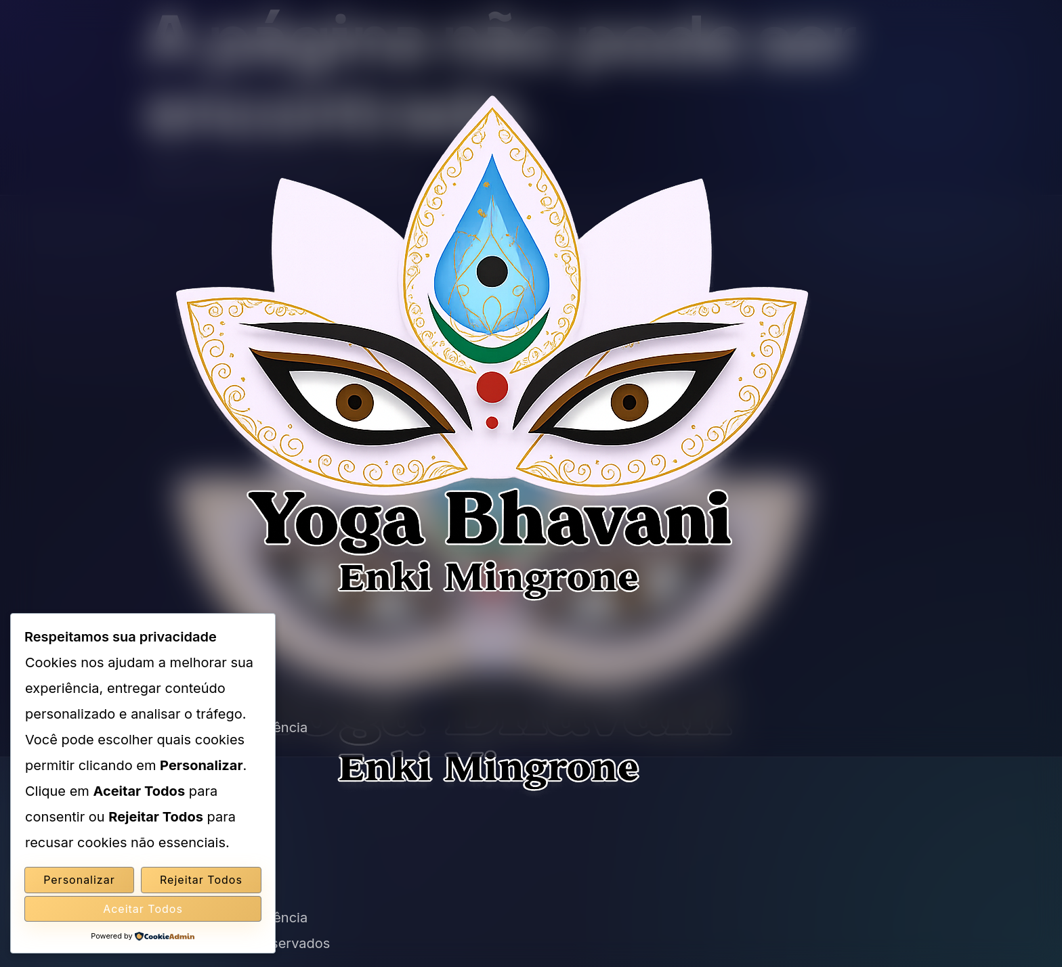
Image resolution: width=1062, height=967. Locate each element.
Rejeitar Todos (201, 879)
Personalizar (79, 879)
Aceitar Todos (143, 909)
